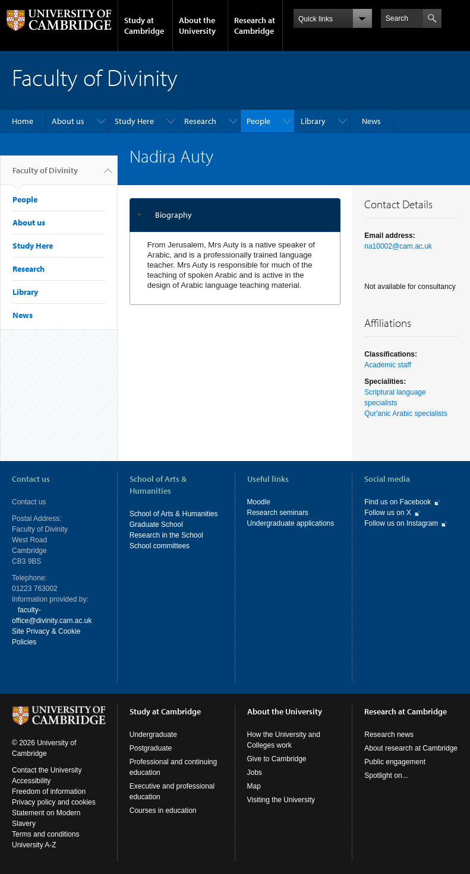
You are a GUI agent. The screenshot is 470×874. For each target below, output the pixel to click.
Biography (173, 214)
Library (313, 121)
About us (68, 121)
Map (254, 786)
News (371, 121)
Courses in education (163, 810)
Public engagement (394, 762)
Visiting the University (281, 800)
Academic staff (387, 365)
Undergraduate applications (291, 523)
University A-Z (34, 845)
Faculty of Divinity (45, 175)
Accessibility (31, 781)
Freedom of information (49, 791)
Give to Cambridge (277, 759)
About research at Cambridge (411, 748)
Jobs (254, 772)
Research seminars (277, 512)
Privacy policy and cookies (54, 802)
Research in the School (166, 535)
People (258, 121)
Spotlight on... (386, 775)
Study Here (134, 121)
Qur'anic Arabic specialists (405, 413)
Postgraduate (151, 748)
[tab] (235, 215)
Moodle (258, 502)
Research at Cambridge (254, 25)
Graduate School (156, 524)
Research (200, 121)
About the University (197, 25)
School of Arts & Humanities (174, 514)
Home (22, 121)
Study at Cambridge (144, 25)
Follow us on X (387, 512)
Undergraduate (153, 734)
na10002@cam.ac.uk (398, 246)
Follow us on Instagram (401, 523)
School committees (160, 546)
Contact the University (46, 770)
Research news (389, 734)
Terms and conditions (45, 834)
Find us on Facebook (397, 502)
